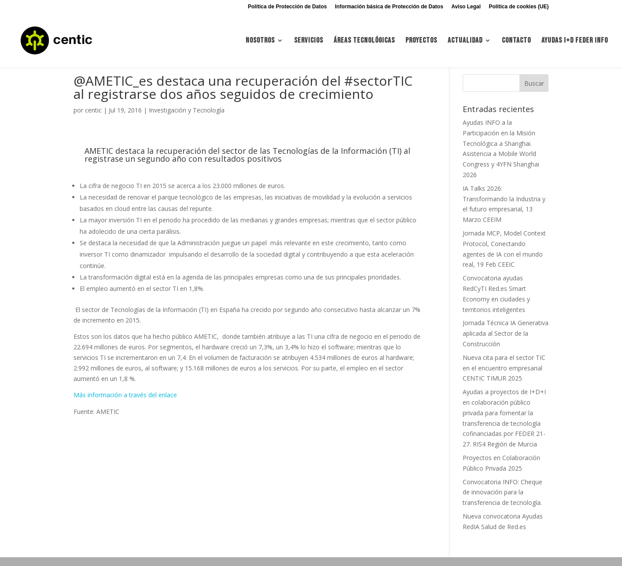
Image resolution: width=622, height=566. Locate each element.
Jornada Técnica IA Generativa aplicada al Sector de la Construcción (505, 333)
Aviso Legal (466, 7)
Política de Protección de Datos (287, 7)
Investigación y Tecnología (187, 110)
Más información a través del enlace (125, 395)
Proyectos (421, 41)
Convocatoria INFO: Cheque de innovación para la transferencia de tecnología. (502, 492)
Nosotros (260, 41)
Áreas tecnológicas (364, 41)
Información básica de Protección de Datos (389, 7)
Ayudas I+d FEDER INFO (574, 41)
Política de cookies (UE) (518, 7)
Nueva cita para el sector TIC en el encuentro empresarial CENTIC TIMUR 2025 (504, 368)
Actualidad (465, 41)
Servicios (308, 41)
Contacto (516, 41)
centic (93, 110)
